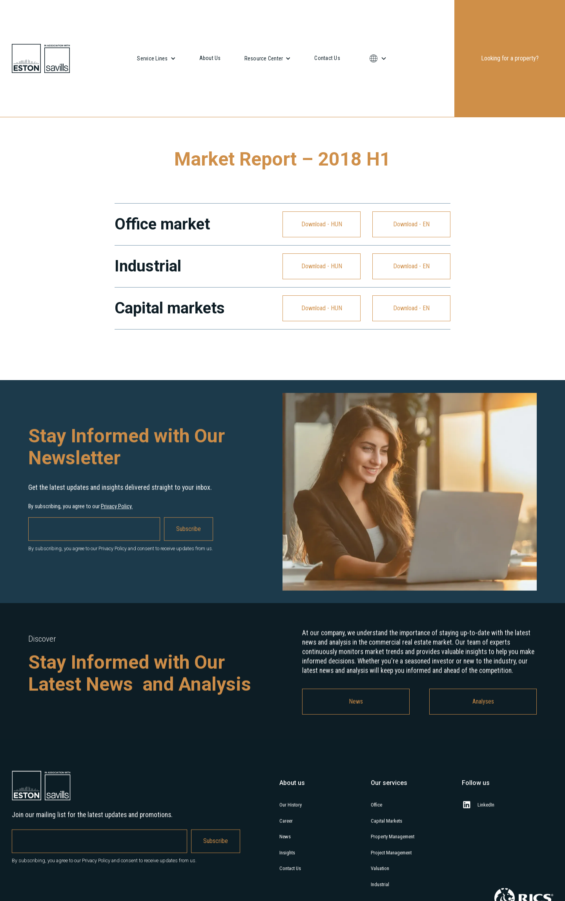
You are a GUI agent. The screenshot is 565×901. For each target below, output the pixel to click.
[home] (41, 58)
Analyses (483, 708)
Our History (290, 811)
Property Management (392, 843)
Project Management (391, 859)
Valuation (380, 875)
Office (376, 811)
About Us (210, 58)
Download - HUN (321, 224)
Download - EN (411, 224)
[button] (156, 58)
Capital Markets (386, 827)
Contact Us (327, 58)
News (356, 708)
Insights (287, 859)
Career (286, 827)
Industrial (380, 891)
